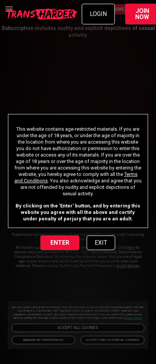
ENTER (59, 242)
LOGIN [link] (98, 13)
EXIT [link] (101, 242)
